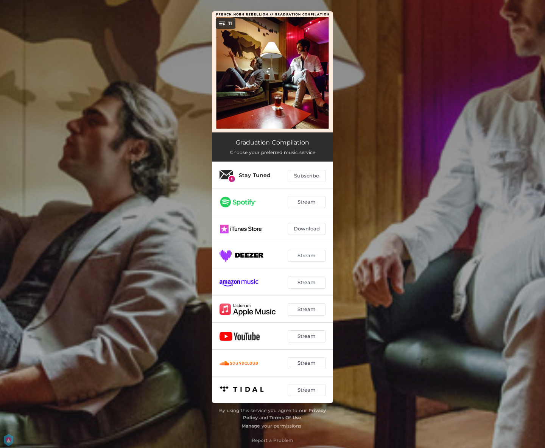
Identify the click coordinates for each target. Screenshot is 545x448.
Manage (250, 426)
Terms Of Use (285, 417)
